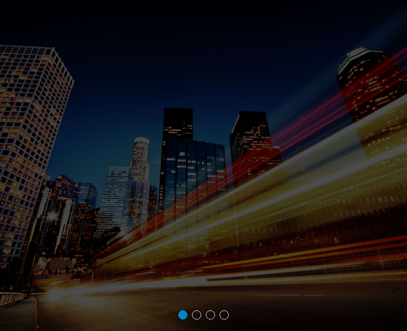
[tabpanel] (203, 165)
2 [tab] (196, 315)
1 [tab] (182, 315)
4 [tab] (224, 315)
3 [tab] (210, 315)
